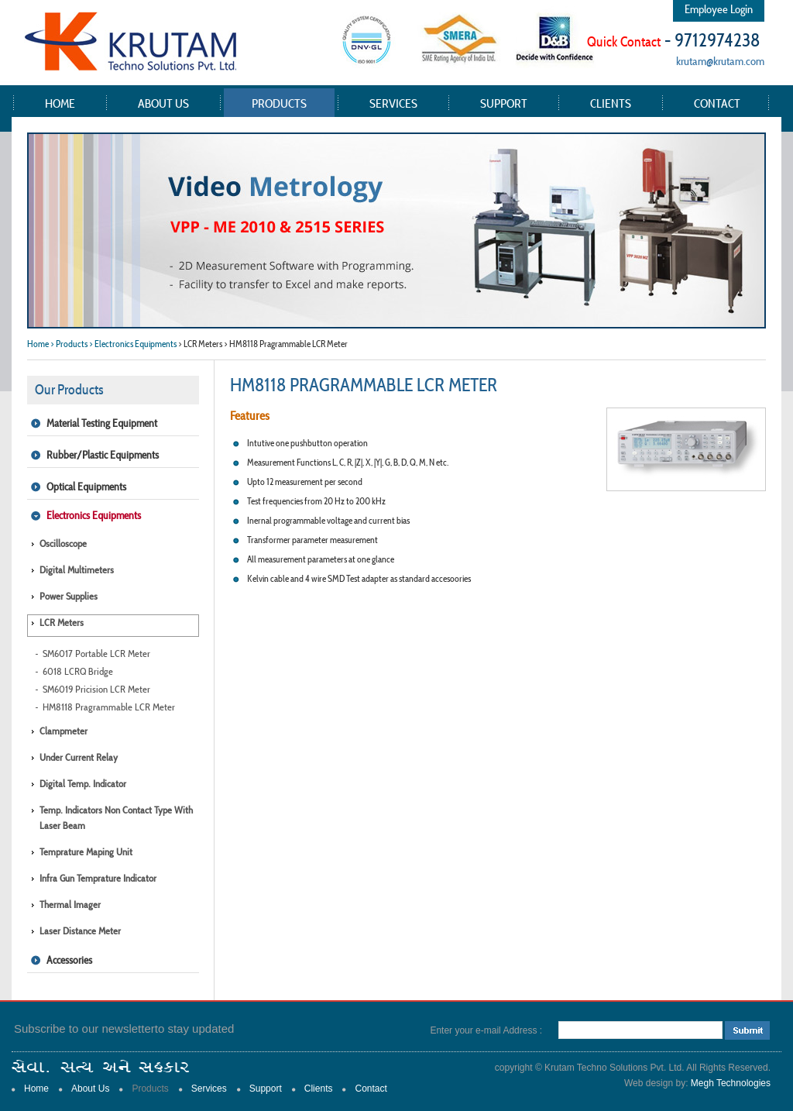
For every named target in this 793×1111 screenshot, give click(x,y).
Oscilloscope (63, 543)
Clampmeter (63, 731)
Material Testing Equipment (101, 423)
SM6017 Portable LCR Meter (96, 653)
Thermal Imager (70, 904)
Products (279, 103)
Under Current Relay (78, 757)
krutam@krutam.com (720, 60)
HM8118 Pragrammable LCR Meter (109, 707)
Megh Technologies (731, 1083)
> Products (69, 343)
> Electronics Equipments (133, 343)
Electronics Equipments (93, 515)
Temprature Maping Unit (85, 851)
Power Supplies (68, 596)
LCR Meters (61, 622)
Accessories (69, 960)
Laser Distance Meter (80, 930)
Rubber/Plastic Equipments (102, 455)
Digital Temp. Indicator (82, 783)
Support (503, 103)
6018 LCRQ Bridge (78, 671)
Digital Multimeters (76, 569)
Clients (610, 103)
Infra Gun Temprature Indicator (97, 878)
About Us (163, 103)
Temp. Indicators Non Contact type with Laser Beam (116, 817)
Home (60, 103)
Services (393, 103)
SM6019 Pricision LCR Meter (96, 689)
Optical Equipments (86, 487)
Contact (717, 103)
